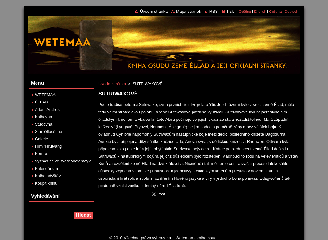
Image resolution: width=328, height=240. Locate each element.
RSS (213, 11)
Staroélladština (48, 131)
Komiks (41, 153)
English (260, 11)
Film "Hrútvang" (49, 146)
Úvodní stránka (112, 83)
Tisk (230, 11)
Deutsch (291, 11)
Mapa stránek (188, 11)
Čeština (245, 11)
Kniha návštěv (48, 175)
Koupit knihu (46, 183)
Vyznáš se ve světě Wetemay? (63, 161)
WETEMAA (45, 94)
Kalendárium (46, 168)
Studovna (43, 124)
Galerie (41, 139)
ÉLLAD (41, 102)
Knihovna (43, 116)
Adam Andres (47, 109)
